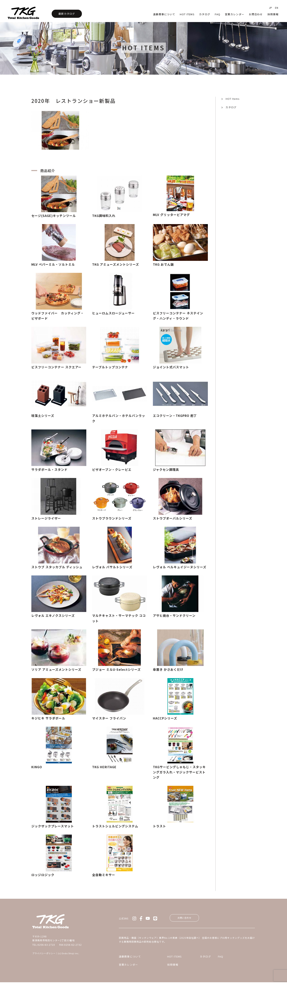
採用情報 (272, 14)
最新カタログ (66, 13)
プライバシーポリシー (44, 953)
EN (276, 7)
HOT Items (187, 14)
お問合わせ (256, 14)
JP (270, 7)
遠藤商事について (164, 14)
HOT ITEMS (162, 958)
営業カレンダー (234, 14)
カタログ (204, 14)
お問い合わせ (188, 918)
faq (217, 14)
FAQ (229, 958)
